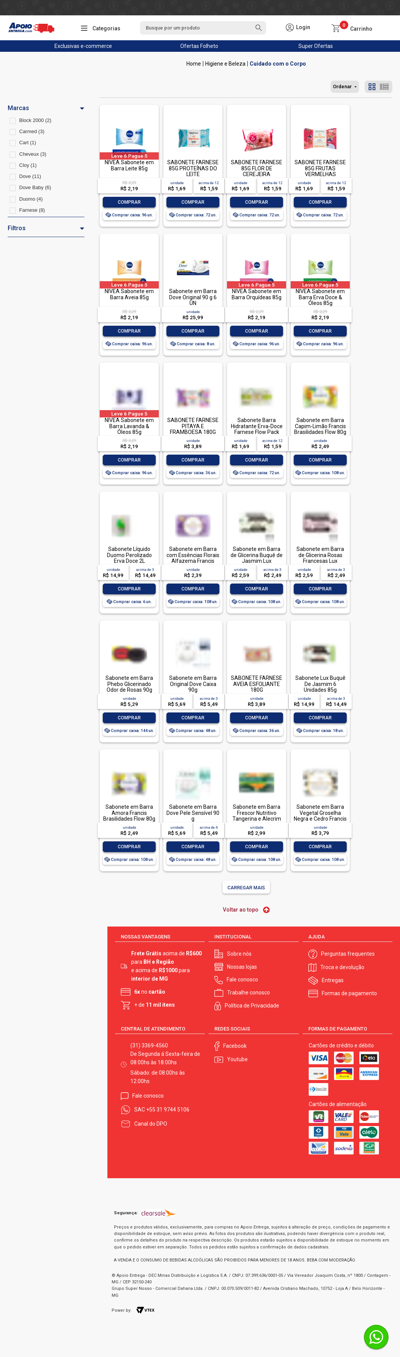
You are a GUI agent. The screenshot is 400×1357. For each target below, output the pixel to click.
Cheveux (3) (32, 154)
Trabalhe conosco (248, 992)
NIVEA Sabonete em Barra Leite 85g (129, 165)
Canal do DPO (150, 1124)
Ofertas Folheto (199, 46)
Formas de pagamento (349, 993)
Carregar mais (246, 887)
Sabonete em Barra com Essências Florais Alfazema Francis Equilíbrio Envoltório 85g (192, 561)
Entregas (333, 980)
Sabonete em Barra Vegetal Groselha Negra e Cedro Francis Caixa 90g (320, 816)
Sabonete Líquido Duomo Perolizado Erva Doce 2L (129, 555)
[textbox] (203, 28)
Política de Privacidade (252, 1005)
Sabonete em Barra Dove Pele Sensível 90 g (192, 813)
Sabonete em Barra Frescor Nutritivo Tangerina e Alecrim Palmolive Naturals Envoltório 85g (256, 819)
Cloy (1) (28, 165)
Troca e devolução (342, 967)
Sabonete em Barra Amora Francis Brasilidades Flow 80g (129, 813)
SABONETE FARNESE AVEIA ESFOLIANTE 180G (256, 684)
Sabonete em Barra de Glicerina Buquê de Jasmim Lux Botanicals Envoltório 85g (256, 561)
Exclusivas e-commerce (83, 46)
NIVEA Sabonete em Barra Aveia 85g (129, 294)
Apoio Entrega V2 (193, 63)
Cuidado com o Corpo (278, 63)
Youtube (237, 1059)
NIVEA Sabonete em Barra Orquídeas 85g (256, 294)
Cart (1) (27, 142)
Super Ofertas (315, 46)
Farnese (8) (32, 210)
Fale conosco (242, 979)
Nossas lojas (242, 967)
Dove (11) (30, 176)
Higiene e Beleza (225, 63)
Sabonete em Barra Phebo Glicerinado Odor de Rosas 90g (129, 684)
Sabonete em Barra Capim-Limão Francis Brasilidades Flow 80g (320, 426)
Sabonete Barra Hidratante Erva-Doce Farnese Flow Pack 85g (257, 429)
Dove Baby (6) (35, 187)
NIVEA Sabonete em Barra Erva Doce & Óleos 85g (320, 297)
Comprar (129, 202)
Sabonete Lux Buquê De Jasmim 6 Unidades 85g (320, 684)
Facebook (235, 1046)
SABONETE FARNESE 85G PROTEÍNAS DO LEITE (193, 168)
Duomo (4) (31, 199)
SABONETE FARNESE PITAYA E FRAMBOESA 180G (193, 426)
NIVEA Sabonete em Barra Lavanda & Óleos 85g (129, 426)
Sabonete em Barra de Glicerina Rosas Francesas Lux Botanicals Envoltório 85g (320, 561)
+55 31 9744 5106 (167, 1109)
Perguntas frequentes (348, 954)
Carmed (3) (31, 131)
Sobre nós (239, 954)
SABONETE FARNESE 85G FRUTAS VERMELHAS (320, 168)
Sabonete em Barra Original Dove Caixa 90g (193, 684)
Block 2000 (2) (35, 120)
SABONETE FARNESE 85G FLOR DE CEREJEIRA (256, 168)
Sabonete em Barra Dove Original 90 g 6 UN (193, 297)
